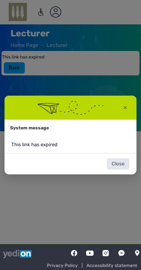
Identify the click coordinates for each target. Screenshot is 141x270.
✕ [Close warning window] (125, 108)
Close (118, 163)
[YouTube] (90, 253)
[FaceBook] (74, 253)
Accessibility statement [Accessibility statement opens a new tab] (111, 265)
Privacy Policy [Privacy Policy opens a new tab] (62, 265)
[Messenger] (121, 253)
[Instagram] (105, 253)
